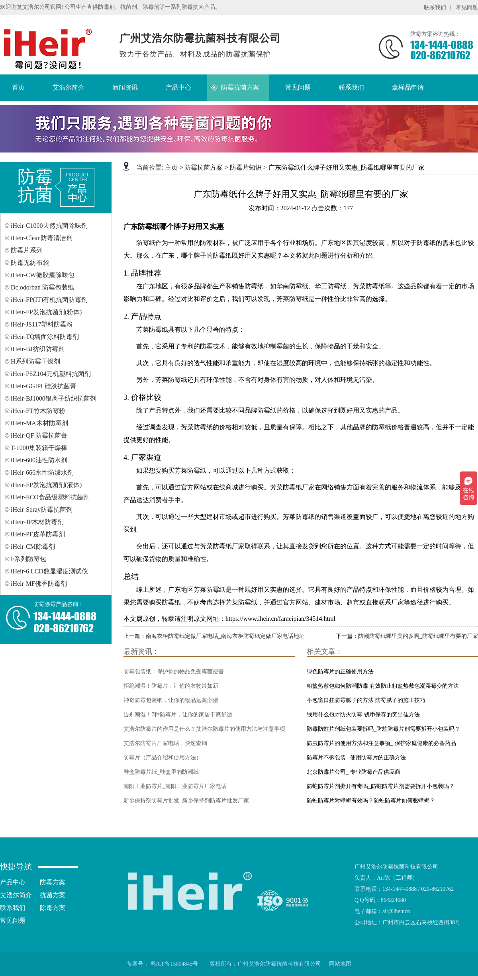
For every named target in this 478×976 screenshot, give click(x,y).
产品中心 (12, 882)
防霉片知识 (246, 167)
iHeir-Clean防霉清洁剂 (41, 238)
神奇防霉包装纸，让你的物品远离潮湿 (170, 700)
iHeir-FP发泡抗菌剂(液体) (46, 484)
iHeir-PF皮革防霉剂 (38, 534)
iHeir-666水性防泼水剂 (42, 472)
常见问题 (467, 7)
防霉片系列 (27, 250)
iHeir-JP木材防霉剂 (37, 521)
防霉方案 (52, 882)
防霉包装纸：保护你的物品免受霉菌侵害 (173, 672)
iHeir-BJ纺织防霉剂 (38, 349)
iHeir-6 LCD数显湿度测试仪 (49, 571)
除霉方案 (52, 907)
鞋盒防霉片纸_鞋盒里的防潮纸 (161, 772)
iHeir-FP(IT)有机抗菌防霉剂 (49, 299)
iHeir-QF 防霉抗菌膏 (39, 435)
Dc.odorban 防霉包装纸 (42, 287)
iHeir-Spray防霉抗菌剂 (41, 509)
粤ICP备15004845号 (174, 964)
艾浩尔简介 (16, 895)
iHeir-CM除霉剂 (33, 546)
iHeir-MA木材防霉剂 (39, 423)
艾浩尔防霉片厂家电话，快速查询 (165, 743)
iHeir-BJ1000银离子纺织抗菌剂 (53, 398)
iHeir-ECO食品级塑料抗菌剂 (50, 497)
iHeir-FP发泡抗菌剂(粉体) (46, 312)
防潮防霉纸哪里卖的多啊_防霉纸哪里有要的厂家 (418, 636)
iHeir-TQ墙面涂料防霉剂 (45, 336)
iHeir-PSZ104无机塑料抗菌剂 (51, 373)
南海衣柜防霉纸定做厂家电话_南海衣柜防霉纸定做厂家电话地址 (225, 636)
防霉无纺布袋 (30, 262)
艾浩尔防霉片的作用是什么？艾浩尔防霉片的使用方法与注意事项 (204, 729)
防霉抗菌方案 (203, 167)
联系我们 (435, 7)
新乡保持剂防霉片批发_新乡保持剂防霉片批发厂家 (186, 801)
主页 (171, 167)
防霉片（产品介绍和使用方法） (162, 758)
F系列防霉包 (28, 558)
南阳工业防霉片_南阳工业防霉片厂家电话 (175, 786)
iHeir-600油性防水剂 (39, 460)
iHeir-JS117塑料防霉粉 (42, 324)
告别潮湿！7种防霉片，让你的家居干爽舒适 (177, 715)
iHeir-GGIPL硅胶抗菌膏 (43, 386)
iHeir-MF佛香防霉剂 (39, 583)
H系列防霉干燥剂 (35, 361)
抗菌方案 (52, 895)
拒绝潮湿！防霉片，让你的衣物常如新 (170, 686)
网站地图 (340, 964)
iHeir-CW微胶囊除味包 (42, 275)
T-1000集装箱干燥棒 (39, 447)
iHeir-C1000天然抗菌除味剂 (49, 225)
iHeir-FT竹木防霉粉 (38, 410)
